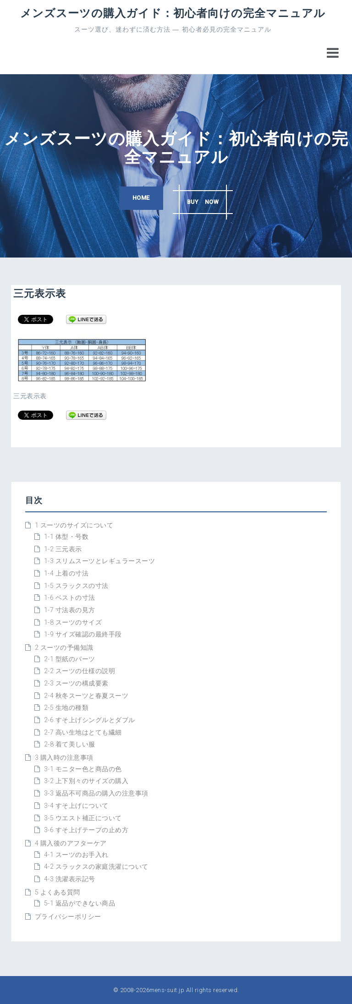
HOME (137, 199)
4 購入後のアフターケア (71, 843)
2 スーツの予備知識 (64, 647)
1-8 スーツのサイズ (73, 622)
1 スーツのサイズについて (74, 525)
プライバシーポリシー (68, 916)
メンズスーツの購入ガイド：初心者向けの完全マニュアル (172, 12)
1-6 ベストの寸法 (69, 597)
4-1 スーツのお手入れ (76, 854)
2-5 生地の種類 (66, 707)
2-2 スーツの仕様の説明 (80, 671)
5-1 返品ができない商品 (80, 903)
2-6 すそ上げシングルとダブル (89, 720)
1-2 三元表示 (63, 549)
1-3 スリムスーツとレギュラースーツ (99, 561)
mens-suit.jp (166, 990)
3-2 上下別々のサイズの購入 (86, 781)
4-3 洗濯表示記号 (69, 879)
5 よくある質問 (57, 892)
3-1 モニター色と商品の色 (83, 769)
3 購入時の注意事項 (64, 757)
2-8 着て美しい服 (69, 744)
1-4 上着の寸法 (66, 573)
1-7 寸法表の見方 (69, 610)
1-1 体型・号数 (66, 536)
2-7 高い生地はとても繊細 (83, 732)
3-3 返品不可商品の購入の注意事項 (96, 793)
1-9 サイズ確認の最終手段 (83, 634)
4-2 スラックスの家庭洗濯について (96, 866)
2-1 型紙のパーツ (69, 659)
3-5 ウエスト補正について (83, 818)
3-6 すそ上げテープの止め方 (86, 830)
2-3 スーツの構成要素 (76, 683)
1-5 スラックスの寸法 (76, 585)
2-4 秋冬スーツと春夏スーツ (86, 695)
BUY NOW (206, 199)
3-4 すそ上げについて (76, 805)
